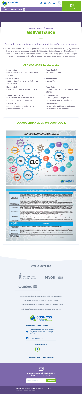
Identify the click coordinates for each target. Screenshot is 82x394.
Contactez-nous (35, 338)
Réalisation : (25, 390)
